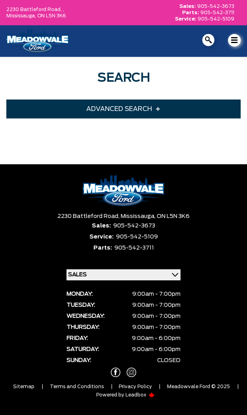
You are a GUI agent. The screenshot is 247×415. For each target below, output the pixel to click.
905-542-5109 (216, 19)
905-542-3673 (215, 6)
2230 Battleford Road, (89, 216)
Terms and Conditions (77, 386)
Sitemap (23, 386)
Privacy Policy (135, 386)
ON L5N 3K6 (51, 15)
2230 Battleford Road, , (35, 9)
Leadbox (140, 394)
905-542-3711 (217, 12)
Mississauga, (21, 15)
